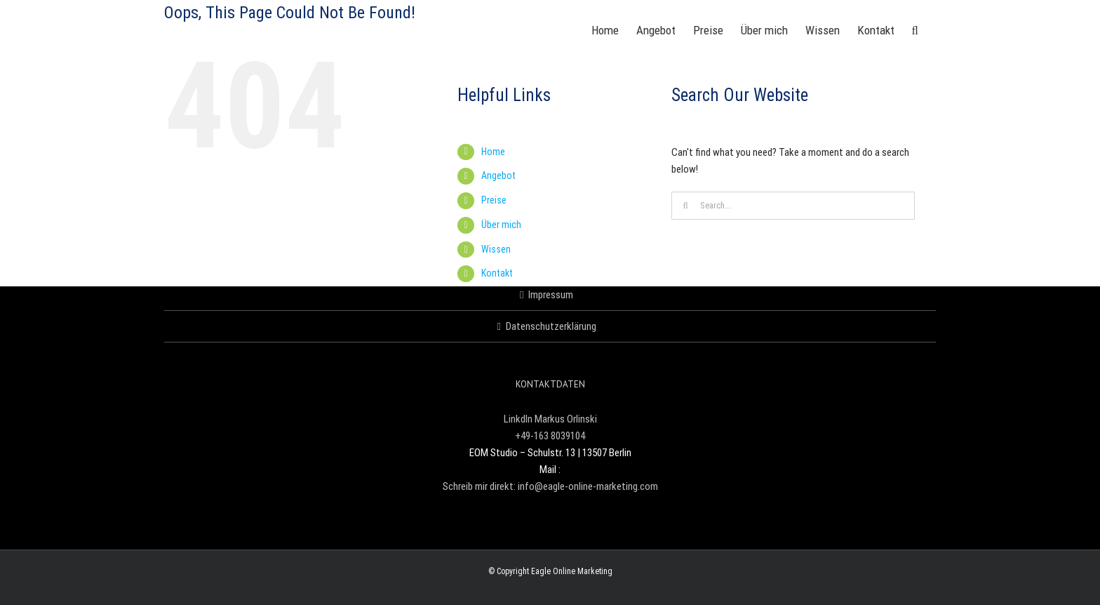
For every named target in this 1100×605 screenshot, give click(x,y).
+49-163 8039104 (550, 436)
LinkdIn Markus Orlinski (550, 419)
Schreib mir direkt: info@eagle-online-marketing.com (550, 486)
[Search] (685, 206)
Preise (494, 200)
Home (493, 151)
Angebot (498, 175)
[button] (915, 29)
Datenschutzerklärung (551, 326)
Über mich (501, 224)
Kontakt (497, 273)
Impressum (550, 294)
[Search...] (793, 206)
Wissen (496, 249)
